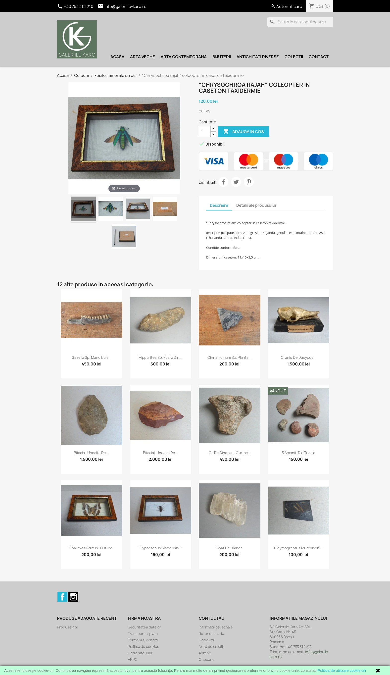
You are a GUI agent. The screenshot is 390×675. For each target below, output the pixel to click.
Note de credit (211, 646)
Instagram (73, 597)
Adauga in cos (243, 131)
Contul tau (211, 618)
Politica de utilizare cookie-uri (342, 670)
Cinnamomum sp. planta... (229, 357)
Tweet (236, 182)
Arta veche (142, 56)
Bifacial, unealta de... (91, 452)
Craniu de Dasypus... (298, 357)
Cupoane (207, 659)
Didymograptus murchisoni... (298, 548)
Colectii (294, 56)
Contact (319, 56)
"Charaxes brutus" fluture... (91, 548)
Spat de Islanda (229, 548)
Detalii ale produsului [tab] (256, 205)
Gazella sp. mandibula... (91, 357)
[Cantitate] (205, 131)
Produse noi (67, 627)
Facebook (62, 597)
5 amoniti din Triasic (298, 452)
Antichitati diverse (258, 56)
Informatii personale (216, 627)
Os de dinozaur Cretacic (229, 452)
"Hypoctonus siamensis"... (160, 548)
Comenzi (206, 640)
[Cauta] (300, 22)
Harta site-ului (140, 653)
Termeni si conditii (143, 640)
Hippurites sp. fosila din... (160, 357)
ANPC (133, 659)
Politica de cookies (143, 646)
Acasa (117, 56)
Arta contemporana (184, 56)
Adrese (205, 653)
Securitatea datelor (144, 627)
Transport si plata (143, 633)
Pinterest (249, 182)
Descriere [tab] (219, 205)
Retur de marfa (211, 633)
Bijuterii (221, 56)
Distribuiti (223, 182)
